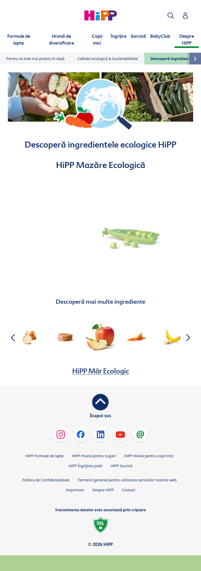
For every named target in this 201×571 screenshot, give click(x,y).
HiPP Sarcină (121, 465)
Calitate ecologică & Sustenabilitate (107, 58)
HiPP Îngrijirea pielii (85, 465)
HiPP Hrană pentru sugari (94, 455)
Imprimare (75, 489)
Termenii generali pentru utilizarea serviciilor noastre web (127, 479)
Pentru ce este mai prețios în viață (35, 58)
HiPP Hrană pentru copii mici (148, 455)
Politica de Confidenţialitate (45, 479)
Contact (128, 489)
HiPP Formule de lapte (44, 455)
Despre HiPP (103, 489)
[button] (171, 15)
